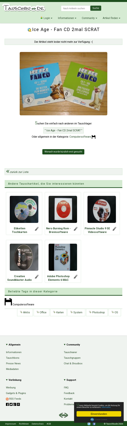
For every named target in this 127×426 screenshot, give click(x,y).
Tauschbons (12, 357)
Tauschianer (70, 352)
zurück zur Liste (17, 172)
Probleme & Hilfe (73, 404)
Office (41, 312)
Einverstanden (99, 414)
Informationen (66, 18)
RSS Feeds (13, 398)
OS (114, 312)
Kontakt (68, 398)
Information (97, 407)
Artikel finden (110, 18)
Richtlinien (24, 424)
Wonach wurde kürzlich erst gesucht (63, 151)
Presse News (13, 363)
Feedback (69, 393)
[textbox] (76, 8)
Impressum (10, 424)
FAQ (66, 387)
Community (88, 18)
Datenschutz (38, 424)
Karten (58, 312)
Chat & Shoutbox (73, 363)
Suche (95, 8)
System (76, 312)
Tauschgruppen (72, 357)
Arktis (25, 312)
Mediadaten (12, 369)
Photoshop (97, 312)
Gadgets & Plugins (16, 393)
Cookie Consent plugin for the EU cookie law (99, 419)
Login (45, 18)
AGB (49, 424)
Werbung (11, 387)
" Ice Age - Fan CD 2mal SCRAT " (63, 130)
